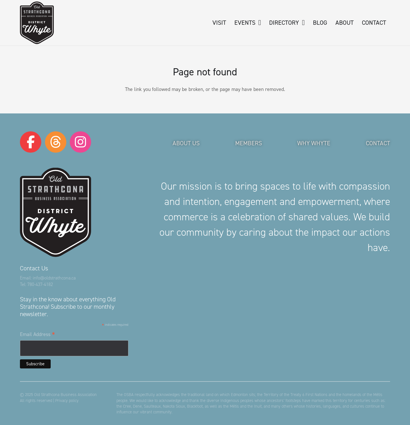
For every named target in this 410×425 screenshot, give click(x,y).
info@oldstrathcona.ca (54, 278)
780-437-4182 (40, 284)
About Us (186, 143)
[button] (258, 23)
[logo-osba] (37, 22)
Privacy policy (67, 400)
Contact (378, 143)
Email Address (37, 334)
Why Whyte (313, 143)
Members (248, 143)
